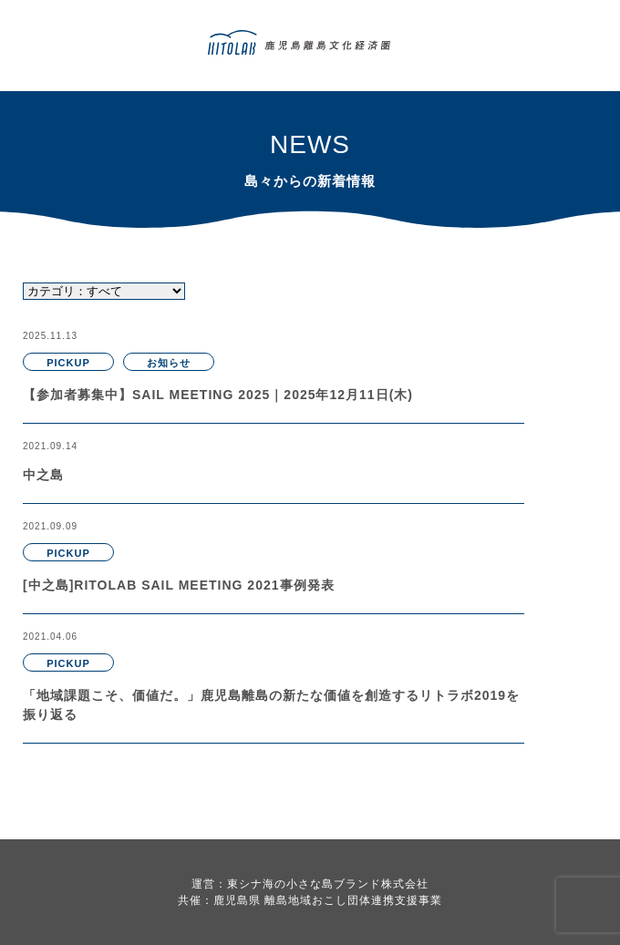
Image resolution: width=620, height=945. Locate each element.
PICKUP (68, 362)
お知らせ (169, 362)
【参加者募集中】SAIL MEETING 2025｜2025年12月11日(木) (218, 394)
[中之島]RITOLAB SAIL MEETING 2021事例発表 (179, 585)
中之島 (43, 474)
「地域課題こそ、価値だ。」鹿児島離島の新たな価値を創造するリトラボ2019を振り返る (271, 705)
